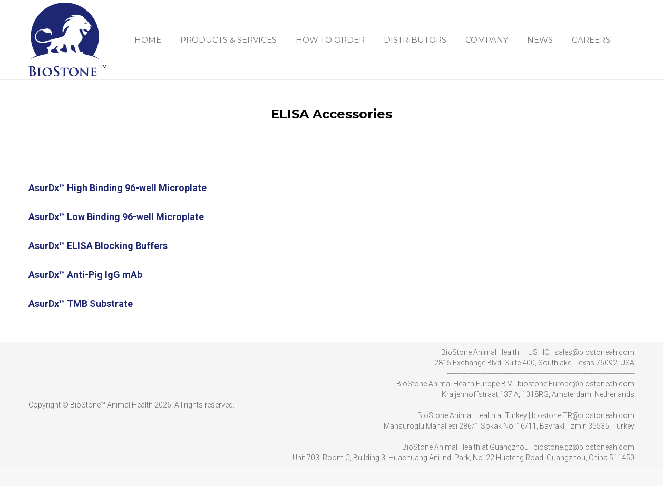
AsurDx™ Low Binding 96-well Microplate (116, 234)
